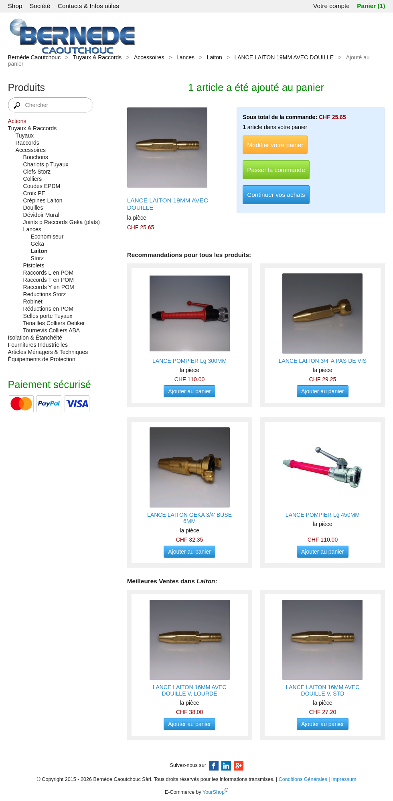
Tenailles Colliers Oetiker (54, 323)
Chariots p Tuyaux (46, 164)
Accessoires (149, 57)
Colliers (32, 179)
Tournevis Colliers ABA (51, 330)
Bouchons (35, 157)
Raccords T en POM (48, 280)
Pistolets (34, 265)
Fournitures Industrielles (38, 345)
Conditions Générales (303, 779)
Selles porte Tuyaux (48, 316)
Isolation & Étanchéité (35, 337)
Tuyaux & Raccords (97, 57)
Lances (185, 57)
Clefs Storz (37, 171)
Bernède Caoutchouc (34, 57)
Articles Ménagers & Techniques (48, 352)
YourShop (214, 792)
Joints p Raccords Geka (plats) (61, 222)
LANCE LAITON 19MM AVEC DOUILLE (284, 57)
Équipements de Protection (41, 359)
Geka (37, 244)
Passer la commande (276, 169)
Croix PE (34, 193)
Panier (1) (371, 5)
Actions (17, 121)
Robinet (33, 301)
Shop (15, 5)
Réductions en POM (48, 309)
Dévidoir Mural (41, 215)
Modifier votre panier (275, 145)
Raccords (27, 143)
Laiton (214, 57)
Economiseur (47, 236)
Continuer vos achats (276, 194)
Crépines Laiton (43, 200)
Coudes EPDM (42, 186)
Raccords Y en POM (48, 287)
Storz (37, 258)
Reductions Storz (44, 294)
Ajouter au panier (189, 391)
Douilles (33, 207)
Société (40, 5)
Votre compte (331, 5)
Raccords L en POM (48, 272)
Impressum (343, 779)
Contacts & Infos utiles (88, 5)
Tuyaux (25, 135)
